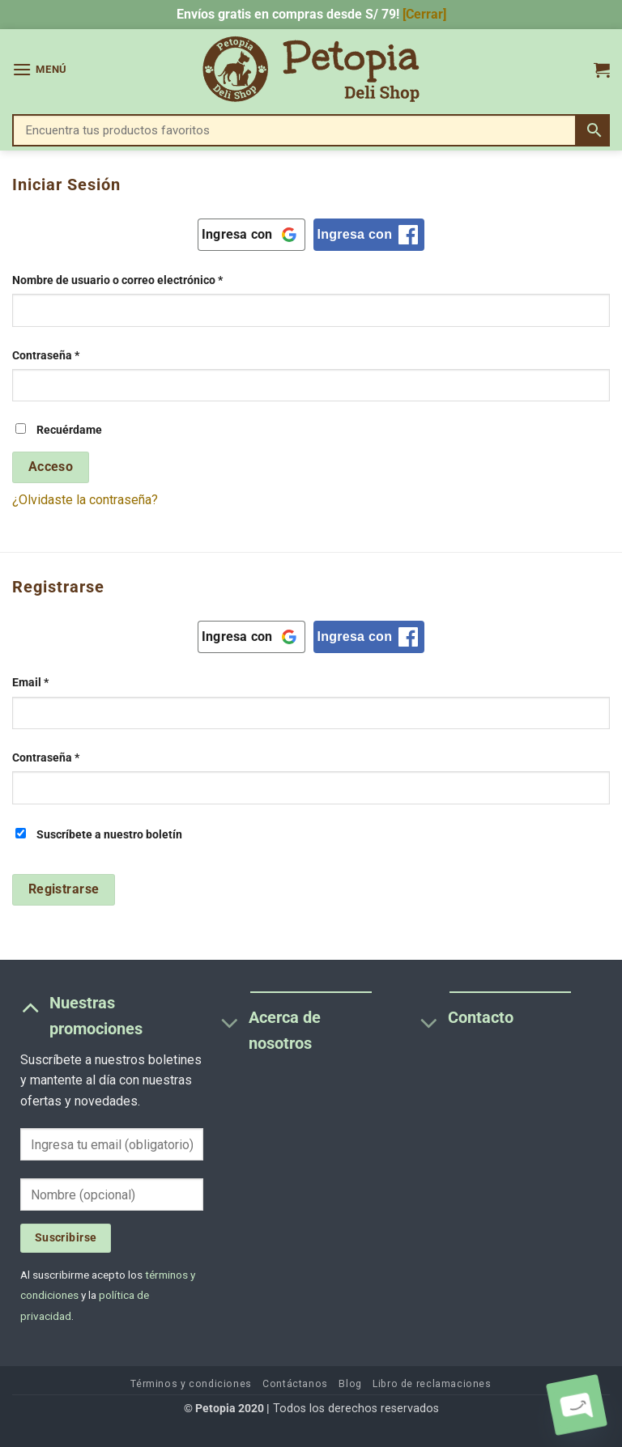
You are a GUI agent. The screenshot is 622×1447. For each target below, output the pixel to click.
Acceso (51, 467)
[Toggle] (30, 1007)
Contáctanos (295, 1384)
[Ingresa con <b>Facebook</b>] (369, 235)
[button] (39, 69)
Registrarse (64, 889)
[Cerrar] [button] (424, 14)
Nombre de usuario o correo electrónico (146, 279)
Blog (350, 1384)
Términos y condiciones (190, 1384)
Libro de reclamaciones (432, 1384)
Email (59, 681)
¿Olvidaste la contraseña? (85, 499)
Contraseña (74, 354)
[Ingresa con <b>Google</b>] (251, 235)
